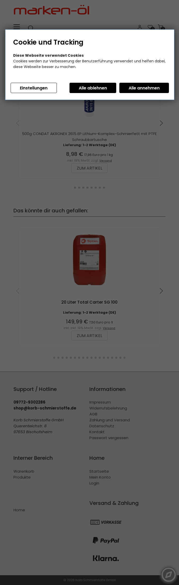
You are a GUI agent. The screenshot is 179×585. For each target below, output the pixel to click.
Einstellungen (34, 88)
